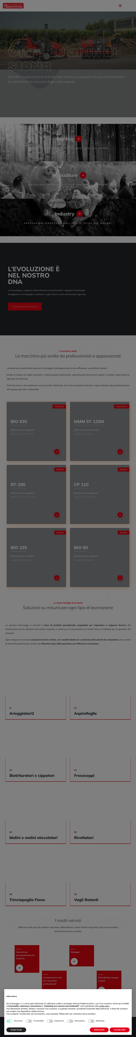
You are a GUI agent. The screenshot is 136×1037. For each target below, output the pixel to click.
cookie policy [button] (104, 1006)
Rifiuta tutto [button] (99, 1030)
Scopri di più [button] (16, 1030)
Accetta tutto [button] (119, 1030)
